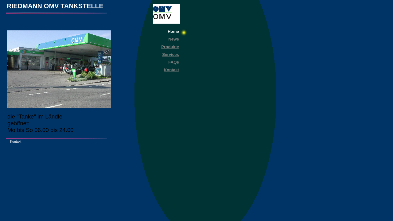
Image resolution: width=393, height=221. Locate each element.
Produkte (170, 47)
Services (170, 54)
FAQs (173, 62)
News (173, 39)
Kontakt (171, 70)
